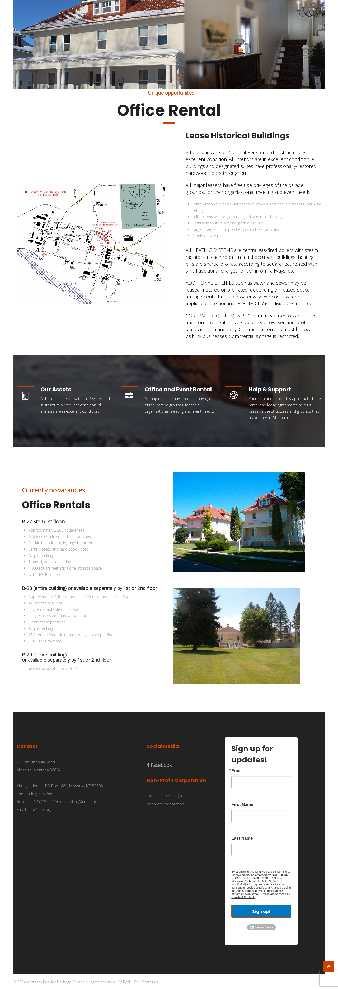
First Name (242, 805)
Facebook (159, 765)
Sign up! (261, 911)
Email (237, 771)
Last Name (242, 838)
